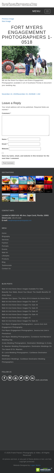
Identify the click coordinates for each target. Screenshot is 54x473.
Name (5, 139)
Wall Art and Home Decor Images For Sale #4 (20, 311)
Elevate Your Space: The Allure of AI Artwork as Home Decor (26, 298)
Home (4, 233)
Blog (3, 262)
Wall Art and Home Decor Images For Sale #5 (20, 308)
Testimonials (7, 265)
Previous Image (8, 19)
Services (5, 240)
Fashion (5, 243)
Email (5, 144)
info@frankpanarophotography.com (19, 220)
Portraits (5, 246)
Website (5, 149)
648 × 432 (36, 94)
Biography (6, 236)
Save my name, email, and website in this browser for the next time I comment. (25, 157)
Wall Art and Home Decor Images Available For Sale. (23, 289)
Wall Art (5, 252)
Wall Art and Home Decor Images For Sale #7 (20, 302)
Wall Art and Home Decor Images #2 (16, 318)
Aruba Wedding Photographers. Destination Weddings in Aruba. (27, 343)
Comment (6, 113)
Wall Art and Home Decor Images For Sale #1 (20, 321)
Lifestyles (5, 256)
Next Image (6, 21)
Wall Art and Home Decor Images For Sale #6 (20, 305)
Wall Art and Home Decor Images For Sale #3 (20, 314)
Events (4, 249)
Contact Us (6, 268)
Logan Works (35, 465)
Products (5, 259)
